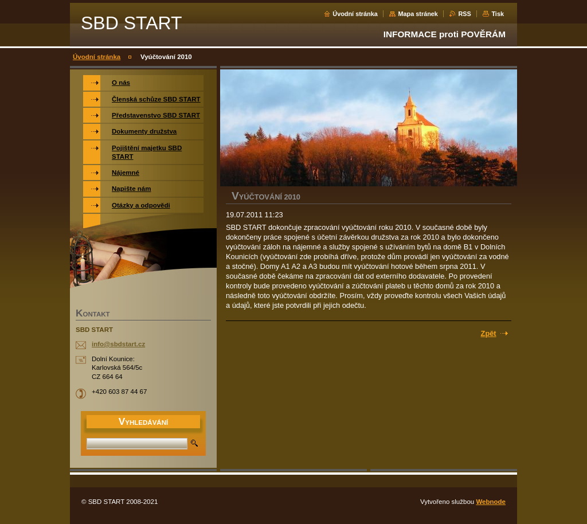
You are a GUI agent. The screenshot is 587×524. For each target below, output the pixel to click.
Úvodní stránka (355, 13)
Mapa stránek (418, 13)
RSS (464, 13)
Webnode (491, 501)
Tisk (497, 13)
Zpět (488, 333)
